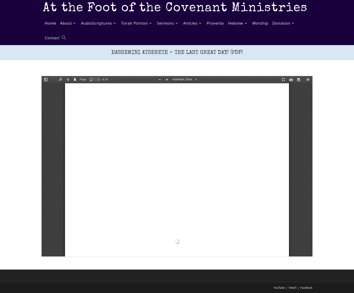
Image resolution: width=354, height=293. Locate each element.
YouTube (279, 288)
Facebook (306, 288)
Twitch (293, 288)
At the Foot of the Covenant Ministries (175, 8)
